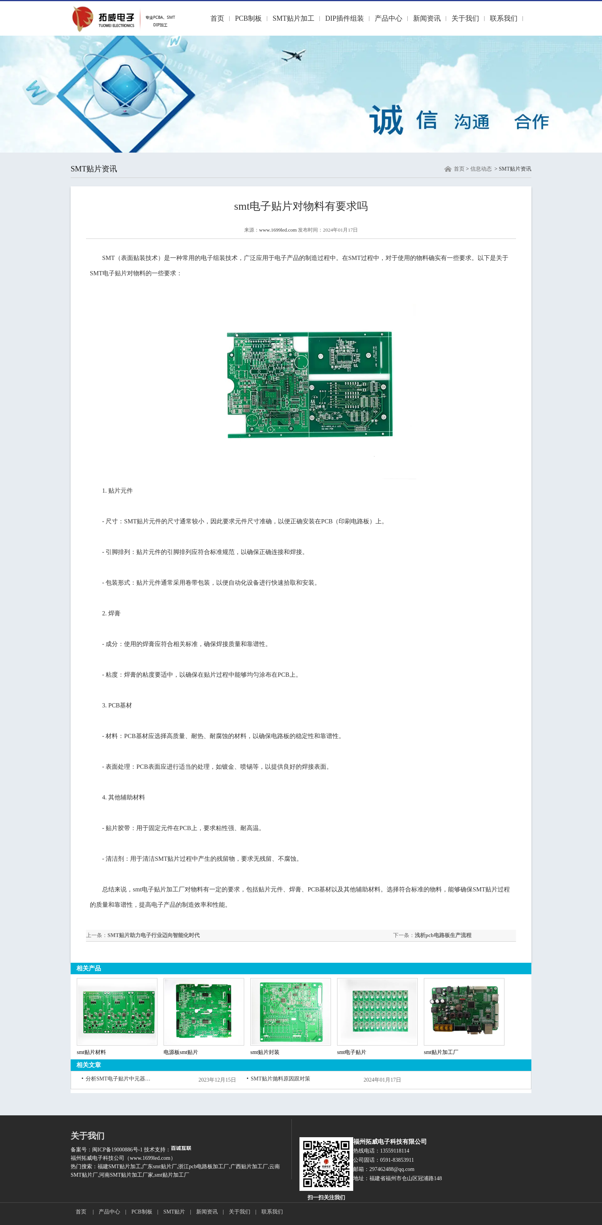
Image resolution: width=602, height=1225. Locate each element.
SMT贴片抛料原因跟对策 (280, 1079)
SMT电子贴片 (108, 273)
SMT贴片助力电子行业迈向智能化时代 (154, 935)
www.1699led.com (278, 230)
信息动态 (481, 169)
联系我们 (504, 18)
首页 (217, 18)
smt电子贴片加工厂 (159, 889)
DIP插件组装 (344, 18)
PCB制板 (248, 18)
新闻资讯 (427, 18)
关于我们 (465, 18)
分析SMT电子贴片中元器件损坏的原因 (118, 1079)
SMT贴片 (174, 1212)
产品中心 (388, 18)
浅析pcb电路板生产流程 (443, 935)
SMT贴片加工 (293, 18)
